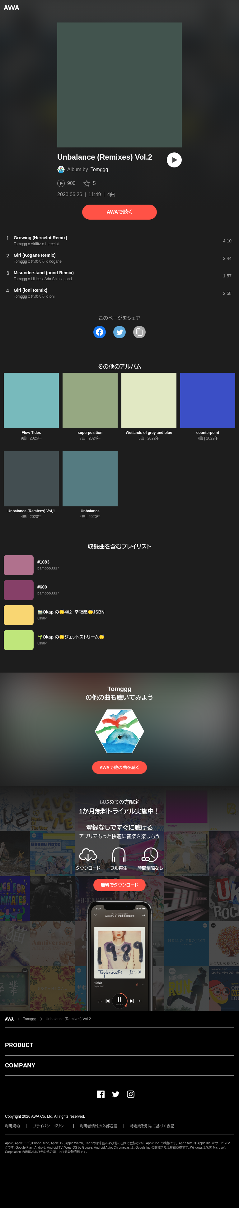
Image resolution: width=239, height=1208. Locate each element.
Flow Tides (31, 432)
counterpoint (207, 432)
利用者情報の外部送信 (98, 1126)
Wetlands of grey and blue (149, 432)
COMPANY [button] (20, 1065)
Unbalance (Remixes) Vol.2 (68, 1019)
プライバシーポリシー (50, 1126)
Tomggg (99, 169)
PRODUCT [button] (19, 1045)
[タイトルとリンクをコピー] (139, 332)
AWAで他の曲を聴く (119, 767)
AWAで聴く (119, 212)
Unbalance (90, 511)
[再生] (174, 159)
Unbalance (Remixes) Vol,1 (31, 511)
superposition (90, 432)
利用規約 (12, 1126)
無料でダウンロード (119, 884)
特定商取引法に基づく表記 (152, 1126)
